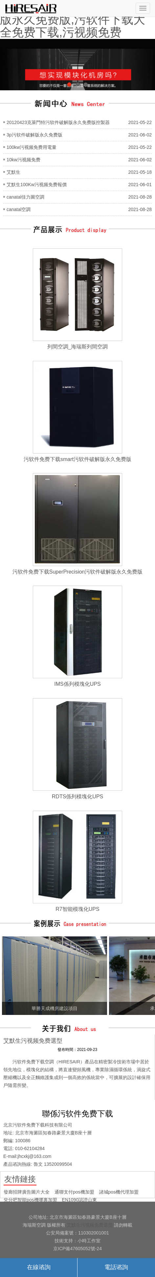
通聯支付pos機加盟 (74, 1192)
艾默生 (13, 172)
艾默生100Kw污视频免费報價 (37, 184)
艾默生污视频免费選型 (90, 1225)
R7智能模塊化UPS (77, 909)
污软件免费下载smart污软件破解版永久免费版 (77, 459)
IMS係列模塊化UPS (77, 684)
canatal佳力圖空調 (25, 197)
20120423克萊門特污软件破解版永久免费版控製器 (58, 122)
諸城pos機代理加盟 (119, 1192)
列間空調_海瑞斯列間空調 (77, 346)
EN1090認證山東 (79, 1199)
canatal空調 (19, 209)
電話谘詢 (116, 1267)
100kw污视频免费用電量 (31, 147)
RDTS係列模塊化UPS (77, 796)
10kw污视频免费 (23, 159)
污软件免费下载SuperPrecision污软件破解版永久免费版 (77, 572)
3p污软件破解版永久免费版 (34, 134)
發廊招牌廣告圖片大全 (27, 1192)
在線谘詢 (39, 1267)
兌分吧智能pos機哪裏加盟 (30, 1199)
